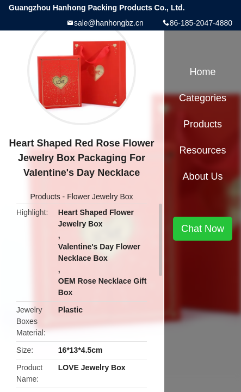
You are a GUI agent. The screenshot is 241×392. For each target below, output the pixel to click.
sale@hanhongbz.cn (109, 23)
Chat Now (202, 228)
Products (45, 196)
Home (202, 71)
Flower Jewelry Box (100, 196)
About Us (202, 176)
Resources (202, 150)
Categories (202, 98)
